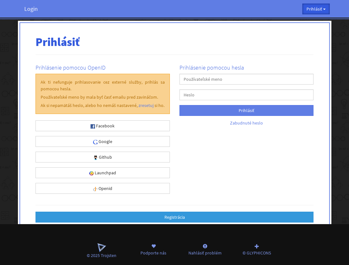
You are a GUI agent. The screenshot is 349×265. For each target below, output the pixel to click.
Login (31, 8)
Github (102, 157)
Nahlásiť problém (205, 249)
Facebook (103, 126)
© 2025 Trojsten (102, 250)
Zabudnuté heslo (246, 123)
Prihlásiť (246, 110)
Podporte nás (153, 249)
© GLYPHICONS (257, 249)
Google (102, 141)
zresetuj (146, 105)
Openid (102, 188)
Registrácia (174, 217)
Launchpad (102, 173)
